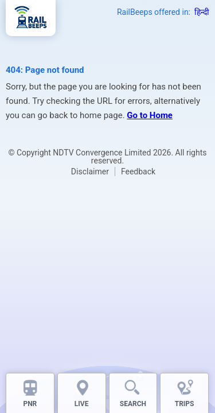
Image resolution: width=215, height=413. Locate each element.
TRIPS (184, 404)
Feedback (138, 171)
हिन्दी (201, 12)
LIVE (82, 404)
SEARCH (133, 404)
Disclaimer (90, 171)
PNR (30, 404)
